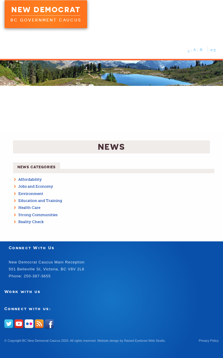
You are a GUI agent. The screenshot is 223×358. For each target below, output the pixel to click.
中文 (213, 50)
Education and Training (40, 200)
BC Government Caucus (45, 20)
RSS (39, 323)
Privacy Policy (209, 340)
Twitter (8, 323)
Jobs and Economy (35, 186)
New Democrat (45, 9)
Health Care (29, 207)
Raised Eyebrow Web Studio (144, 340)
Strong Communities (37, 215)
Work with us (22, 291)
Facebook (49, 323)
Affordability (30, 179)
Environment (30, 193)
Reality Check (31, 222)
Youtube (19, 323)
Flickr (29, 323)
